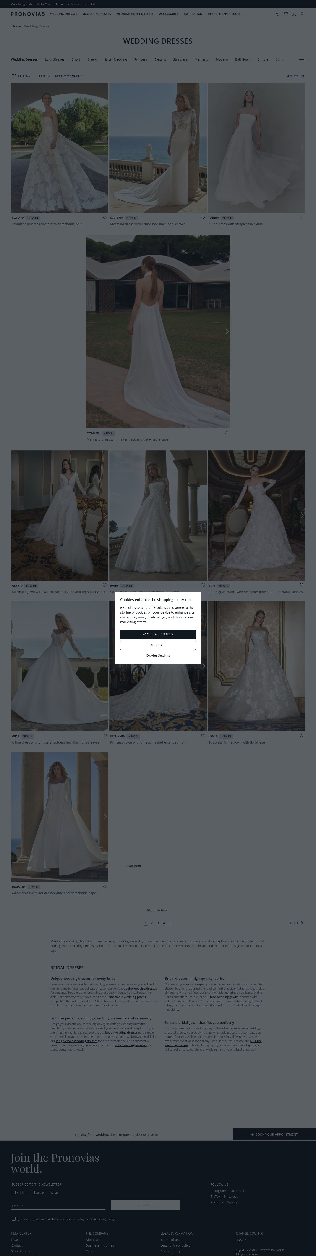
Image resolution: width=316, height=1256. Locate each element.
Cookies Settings (158, 655)
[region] (158, 628)
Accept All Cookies (158, 634)
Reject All (158, 645)
